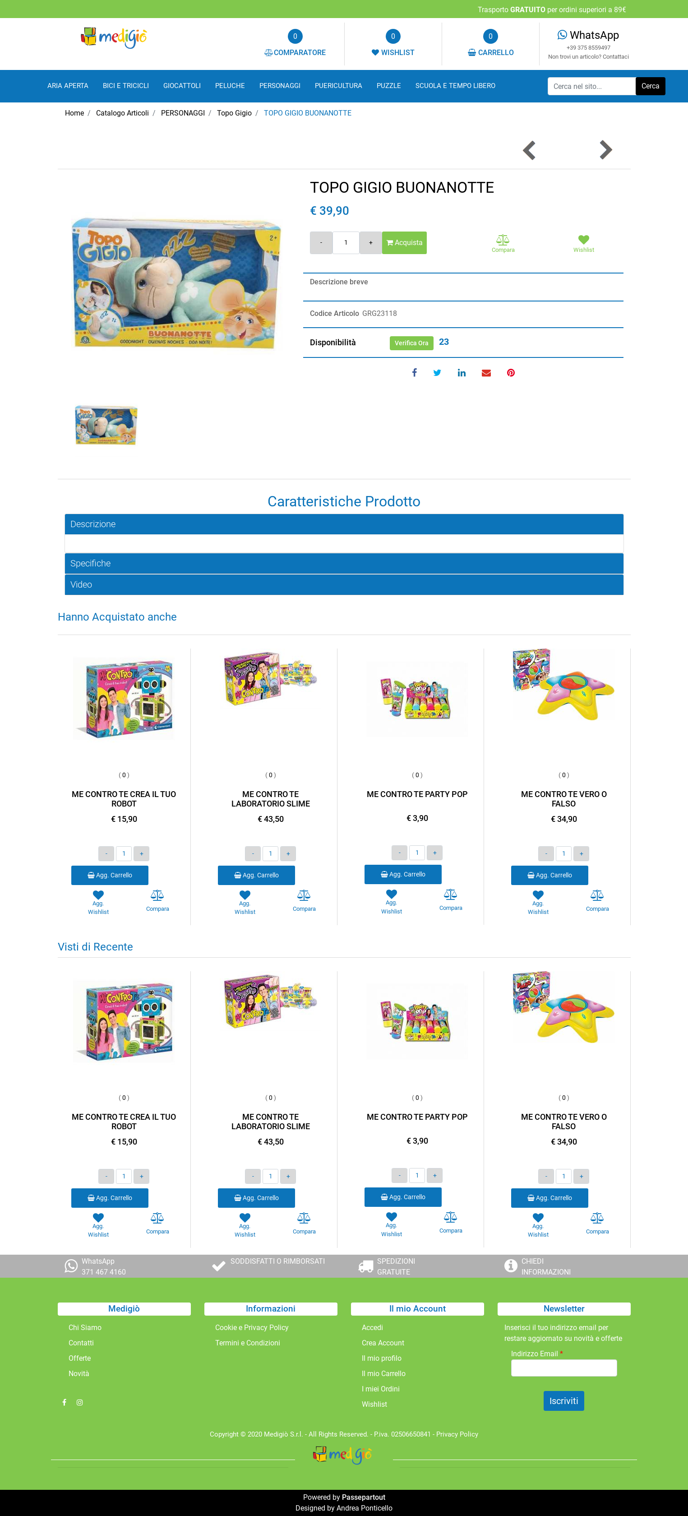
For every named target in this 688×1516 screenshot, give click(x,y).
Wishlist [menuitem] (374, 1404)
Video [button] (81, 584)
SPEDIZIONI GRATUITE (396, 1266)
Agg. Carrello (110, 875)
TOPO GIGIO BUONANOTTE (307, 113)
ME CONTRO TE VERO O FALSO (564, 799)
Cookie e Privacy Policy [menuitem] (252, 1327)
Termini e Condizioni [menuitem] (247, 1343)
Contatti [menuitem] (81, 1343)
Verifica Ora (412, 343)
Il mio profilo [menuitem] (382, 1358)
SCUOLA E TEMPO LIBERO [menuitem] (455, 86)
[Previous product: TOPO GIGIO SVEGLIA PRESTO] (530, 150)
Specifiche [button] (90, 563)
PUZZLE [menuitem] (389, 86)
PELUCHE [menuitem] (230, 86)
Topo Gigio (234, 113)
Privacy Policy (457, 1434)
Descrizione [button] (92, 524)
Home (74, 113)
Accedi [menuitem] (372, 1327)
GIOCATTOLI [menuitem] (182, 86)
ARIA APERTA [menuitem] (67, 86)
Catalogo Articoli (122, 113)
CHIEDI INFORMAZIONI (546, 1266)
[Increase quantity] (371, 243)
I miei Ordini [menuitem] (381, 1389)
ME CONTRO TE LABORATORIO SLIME (270, 799)
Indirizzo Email (537, 1353)
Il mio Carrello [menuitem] (384, 1373)
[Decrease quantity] (321, 243)
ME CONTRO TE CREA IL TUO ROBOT (124, 799)
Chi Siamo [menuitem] (85, 1327)
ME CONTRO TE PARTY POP (417, 794)
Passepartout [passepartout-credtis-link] (363, 1497)
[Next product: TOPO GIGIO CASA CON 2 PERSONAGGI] (605, 150)
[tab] (344, 524)
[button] (650, 86)
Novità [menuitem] (79, 1373)
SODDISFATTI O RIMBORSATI (278, 1261)
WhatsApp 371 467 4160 (104, 1266)
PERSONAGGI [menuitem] (279, 86)
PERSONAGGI (183, 113)
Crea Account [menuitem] (383, 1343)
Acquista (404, 242)
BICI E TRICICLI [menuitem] (126, 86)
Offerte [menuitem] (80, 1358)
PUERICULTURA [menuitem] (338, 86)
